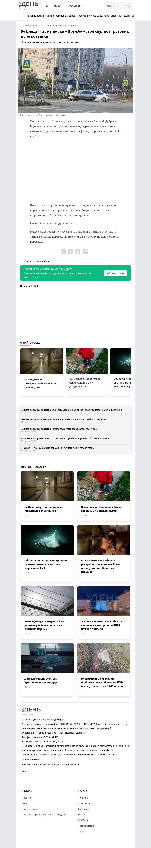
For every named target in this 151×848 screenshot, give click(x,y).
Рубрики (76, 5)
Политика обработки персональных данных (45, 814)
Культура (82, 814)
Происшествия (86, 825)
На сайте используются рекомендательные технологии (51, 764)
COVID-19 (83, 820)
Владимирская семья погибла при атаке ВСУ (52, 15)
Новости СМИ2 (29, 286)
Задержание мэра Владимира (93, 15)
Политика (83, 797)
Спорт (81, 831)
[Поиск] (114, 5)
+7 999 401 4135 (51, 737)
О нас (25, 803)
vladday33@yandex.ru (55, 741)
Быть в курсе (115, 273)
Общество (83, 808)
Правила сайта (30, 808)
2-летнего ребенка (100, 231)
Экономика (84, 803)
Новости (59, 5)
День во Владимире (29, 6)
